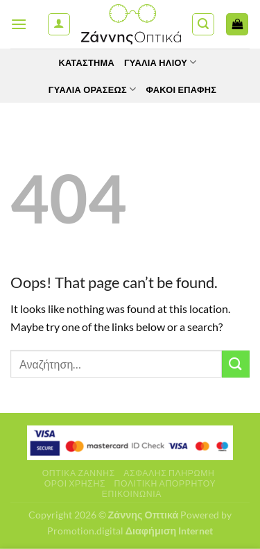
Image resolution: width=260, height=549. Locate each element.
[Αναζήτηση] (203, 24)
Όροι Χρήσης (74, 483)
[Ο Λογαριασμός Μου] (59, 24)
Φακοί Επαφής (181, 89)
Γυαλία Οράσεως (93, 89)
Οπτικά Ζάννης (78, 473)
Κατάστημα (86, 62)
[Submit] (236, 364)
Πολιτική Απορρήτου (165, 483)
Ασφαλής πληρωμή (168, 473)
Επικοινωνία (132, 494)
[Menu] (18, 24)
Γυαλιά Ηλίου (160, 62)
